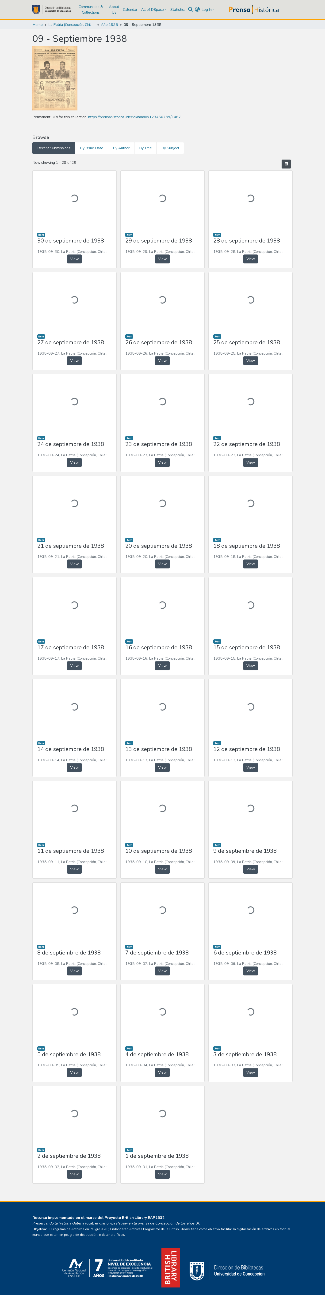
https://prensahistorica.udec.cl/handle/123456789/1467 (134, 117)
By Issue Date (91, 148)
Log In (207, 9)
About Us (114, 9)
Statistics (178, 9)
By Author (121, 148)
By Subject (170, 148)
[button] (197, 9)
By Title (145, 148)
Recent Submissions (53, 148)
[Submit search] (190, 9)
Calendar (130, 9)
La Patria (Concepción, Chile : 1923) (71, 24)
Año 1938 (109, 24)
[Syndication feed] (286, 164)
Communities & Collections (91, 9)
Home (38, 24)
